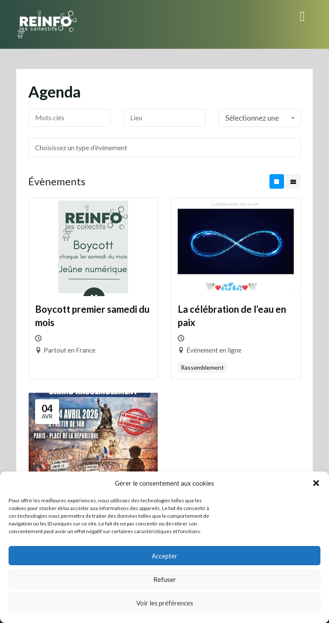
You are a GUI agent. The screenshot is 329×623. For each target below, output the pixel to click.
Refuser (164, 579)
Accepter (164, 556)
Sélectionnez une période (260, 120)
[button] (316, 483)
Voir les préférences (164, 603)
